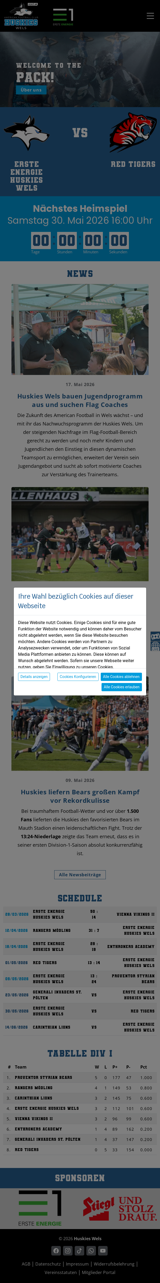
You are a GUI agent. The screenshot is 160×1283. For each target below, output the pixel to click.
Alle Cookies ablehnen (121, 677)
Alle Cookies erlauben (122, 687)
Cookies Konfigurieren (78, 677)
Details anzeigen (34, 677)
